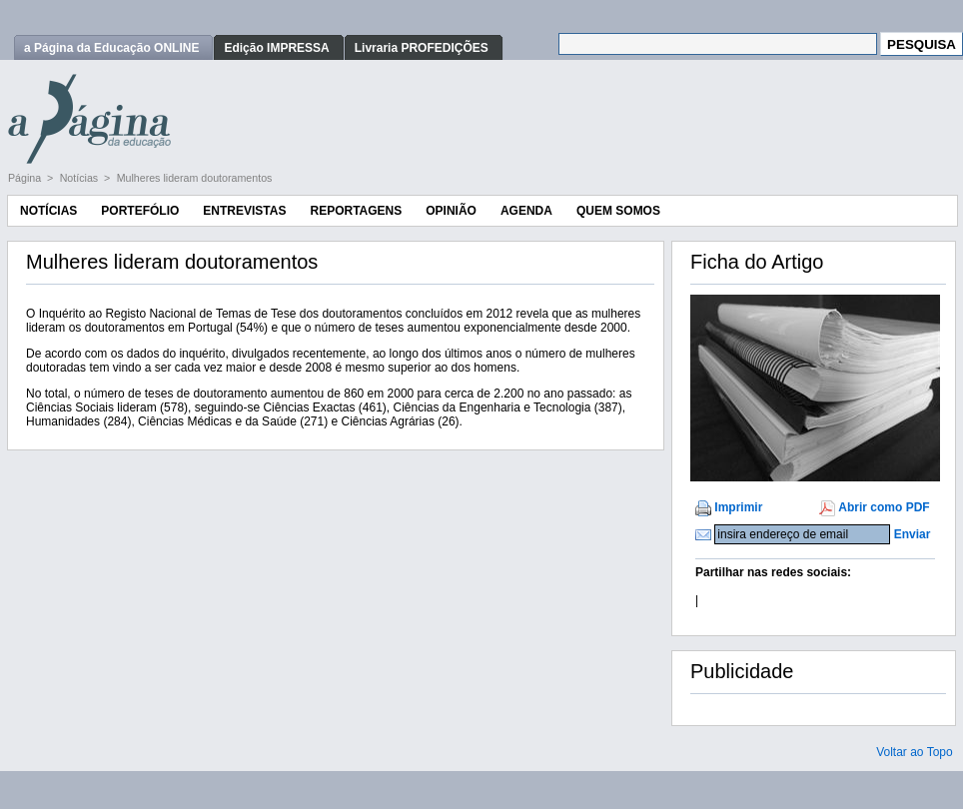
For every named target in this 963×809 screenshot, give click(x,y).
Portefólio (140, 211)
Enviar (912, 534)
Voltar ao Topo (914, 752)
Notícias (80, 178)
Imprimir (738, 507)
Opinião (451, 211)
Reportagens (356, 211)
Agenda (526, 211)
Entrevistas (244, 211)
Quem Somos (618, 211)
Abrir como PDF (883, 507)
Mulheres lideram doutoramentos (195, 178)
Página (26, 178)
